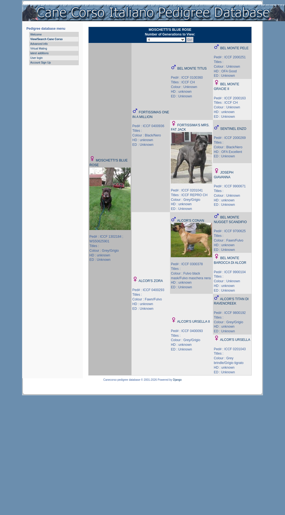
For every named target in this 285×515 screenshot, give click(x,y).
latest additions (39, 53)
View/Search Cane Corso (46, 39)
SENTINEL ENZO (233, 129)
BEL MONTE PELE (234, 48)
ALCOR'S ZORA (151, 281)
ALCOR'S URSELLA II (193, 322)
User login (36, 57)
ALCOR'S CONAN (190, 221)
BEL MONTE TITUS (192, 68)
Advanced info (39, 43)
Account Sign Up (40, 62)
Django (177, 379)
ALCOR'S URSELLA (235, 340)
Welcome (36, 34)
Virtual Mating (38, 48)
